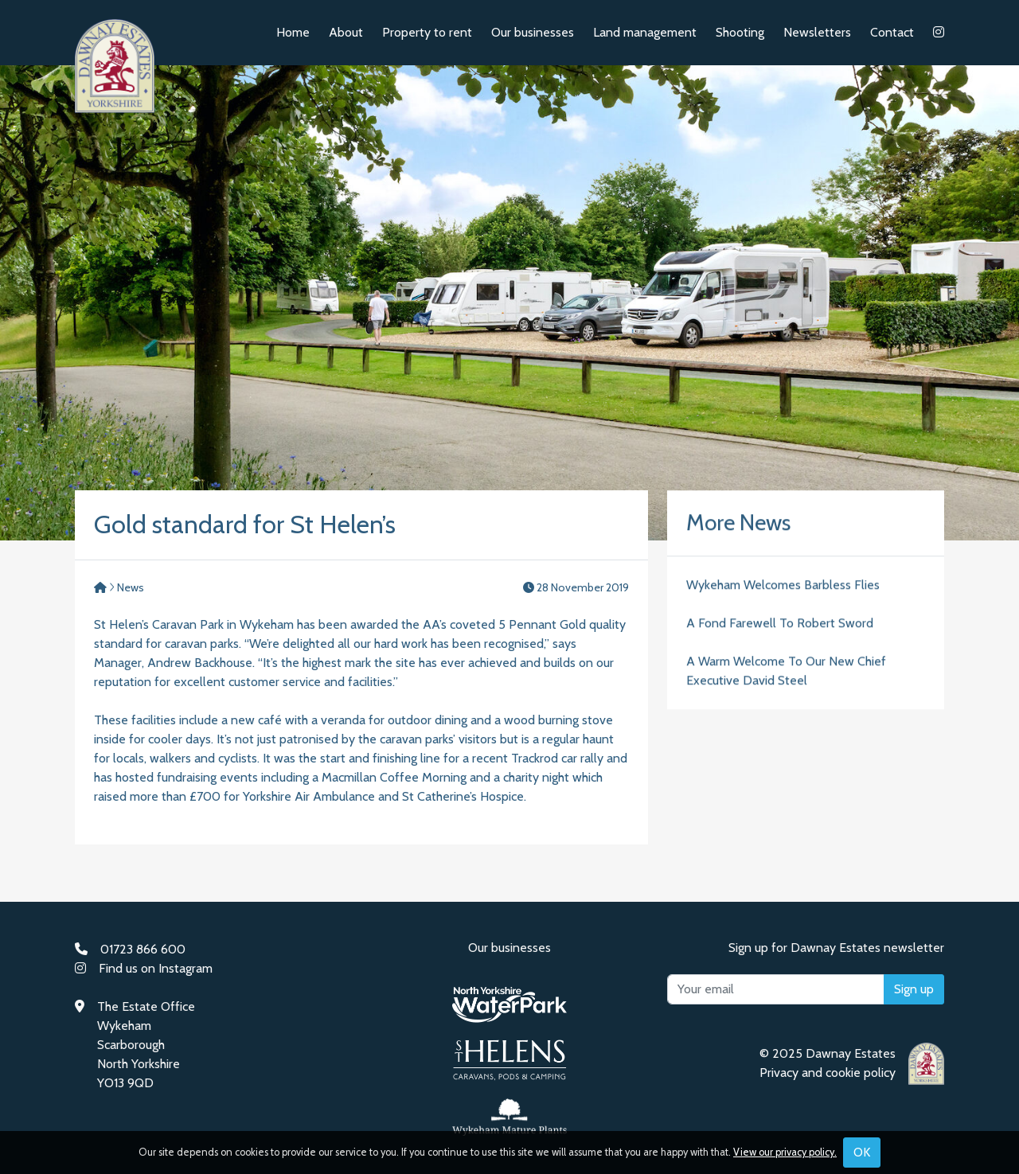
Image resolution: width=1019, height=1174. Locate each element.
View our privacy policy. (785, 1152)
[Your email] (775, 989)
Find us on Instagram (156, 968)
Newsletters (817, 32)
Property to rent (427, 32)
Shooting (740, 32)
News (130, 587)
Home (293, 32)
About (346, 32)
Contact (892, 32)
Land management (645, 32)
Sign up (914, 989)
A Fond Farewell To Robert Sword (779, 624)
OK (861, 1152)
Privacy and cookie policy (827, 1072)
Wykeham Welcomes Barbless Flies (783, 586)
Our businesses (532, 32)
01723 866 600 (142, 949)
